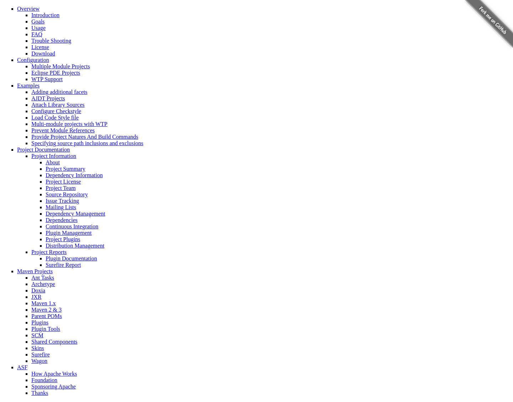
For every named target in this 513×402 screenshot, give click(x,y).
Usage (38, 28)
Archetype (43, 284)
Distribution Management (75, 246)
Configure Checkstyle (56, 111)
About (53, 162)
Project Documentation (43, 150)
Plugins (39, 322)
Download (43, 54)
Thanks (39, 393)
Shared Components (54, 342)
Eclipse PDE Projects (55, 73)
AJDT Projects (48, 98)
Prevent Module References (63, 130)
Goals (38, 21)
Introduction (45, 15)
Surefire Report (63, 265)
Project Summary (66, 169)
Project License (63, 182)
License (40, 47)
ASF (22, 367)
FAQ (36, 34)
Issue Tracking (62, 201)
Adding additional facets (59, 92)
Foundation (44, 380)
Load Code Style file (55, 118)
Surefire (40, 354)
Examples (28, 86)
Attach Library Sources (57, 105)
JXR (36, 297)
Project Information (53, 156)
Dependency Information (74, 175)
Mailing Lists (61, 207)
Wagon (39, 361)
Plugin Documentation (71, 258)
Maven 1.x (43, 303)
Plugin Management (69, 233)
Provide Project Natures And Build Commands (84, 137)
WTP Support (47, 79)
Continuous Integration (72, 226)
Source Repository (67, 194)
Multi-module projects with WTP (69, 124)
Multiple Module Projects (60, 66)
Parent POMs (46, 316)
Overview (28, 9)
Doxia (38, 290)
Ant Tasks (42, 278)
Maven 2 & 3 (46, 310)
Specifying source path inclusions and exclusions (87, 143)
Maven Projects (35, 271)
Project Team (61, 188)
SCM (37, 335)
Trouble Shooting (51, 41)
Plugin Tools (45, 329)
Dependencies (62, 220)
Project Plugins (63, 239)
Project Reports (49, 252)
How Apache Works (54, 374)
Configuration (33, 60)
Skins (37, 348)
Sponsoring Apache (53, 387)
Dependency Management (75, 214)
